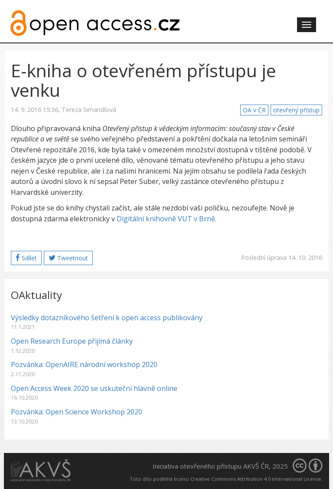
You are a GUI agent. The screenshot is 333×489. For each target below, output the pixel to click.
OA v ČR (254, 110)
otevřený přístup (296, 110)
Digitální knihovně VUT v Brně (166, 218)
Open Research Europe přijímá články (72, 341)
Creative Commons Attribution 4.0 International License (255, 479)
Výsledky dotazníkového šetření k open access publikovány (106, 317)
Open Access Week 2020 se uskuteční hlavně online (94, 388)
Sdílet (26, 258)
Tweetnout (68, 258)
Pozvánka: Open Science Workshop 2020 (76, 412)
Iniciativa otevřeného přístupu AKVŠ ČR (211, 466)
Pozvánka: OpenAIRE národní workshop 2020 (84, 364)
